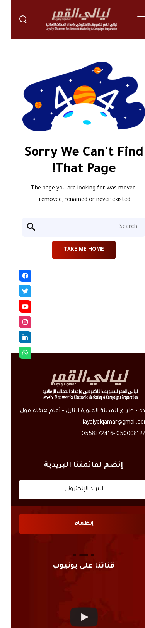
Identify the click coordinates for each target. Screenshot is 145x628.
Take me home (73, 250)
